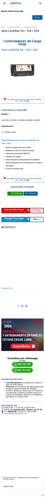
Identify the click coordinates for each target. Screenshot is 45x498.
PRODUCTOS (7, 288)
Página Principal (8, 486)
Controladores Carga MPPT (30, 27)
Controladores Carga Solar (13, 27)
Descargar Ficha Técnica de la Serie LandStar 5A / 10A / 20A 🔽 (22, 100)
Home (2, 27)
